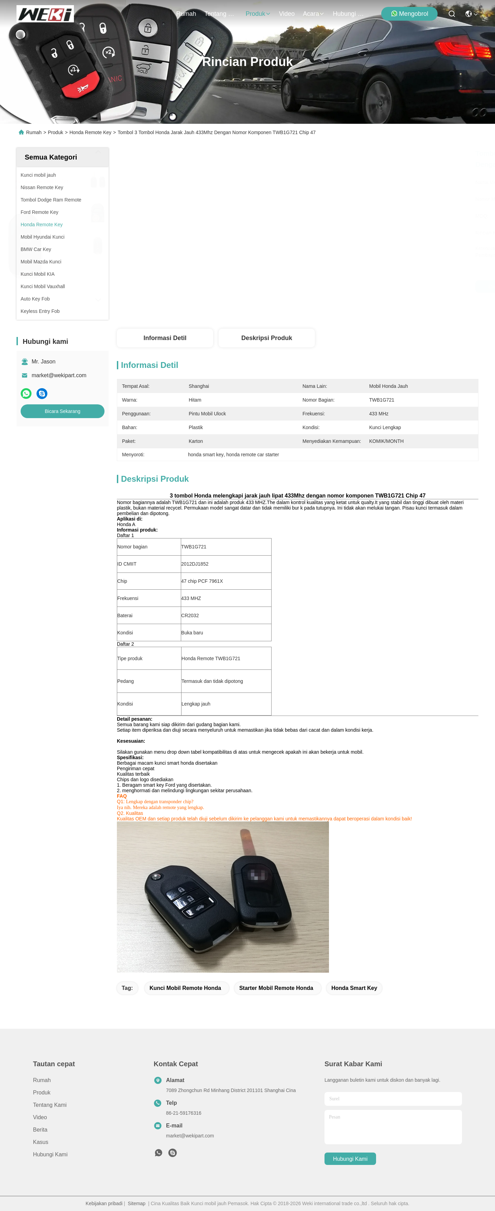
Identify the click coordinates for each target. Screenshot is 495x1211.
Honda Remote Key (90, 132)
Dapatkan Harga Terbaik (358, 286)
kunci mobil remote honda (185, 988)
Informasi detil (164, 338)
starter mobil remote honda (276, 988)
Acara (313, 13)
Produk (258, 13)
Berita (40, 1130)
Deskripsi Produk (266, 338)
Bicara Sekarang (62, 411)
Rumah (186, 13)
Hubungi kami (349, 13)
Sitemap (136, 1203)
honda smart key (354, 988)
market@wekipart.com (59, 375)
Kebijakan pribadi (104, 1203)
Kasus (40, 1142)
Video (287, 13)
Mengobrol (409, 13)
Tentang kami (221, 13)
